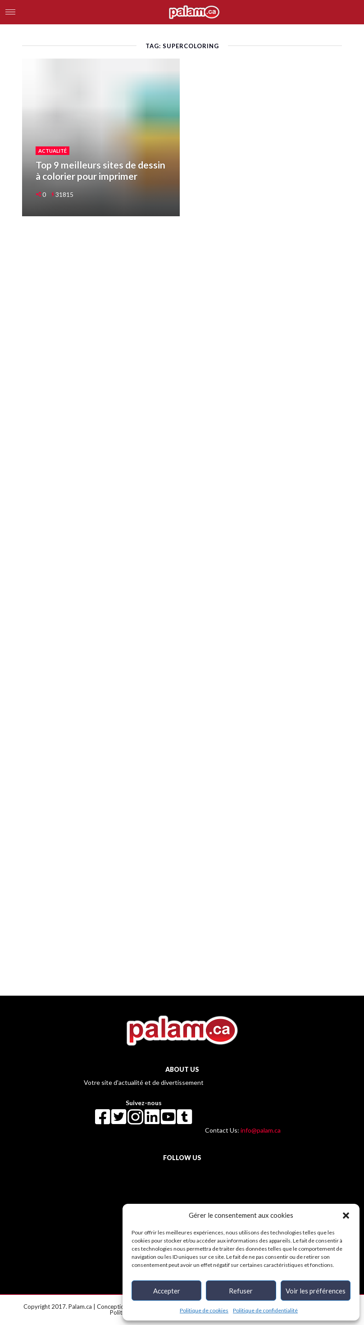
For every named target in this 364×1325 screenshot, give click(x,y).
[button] (345, 1215)
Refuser (241, 1291)
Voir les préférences (316, 1291)
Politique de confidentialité (265, 1310)
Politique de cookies (204, 1310)
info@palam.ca (261, 1130)
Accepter (166, 1291)
